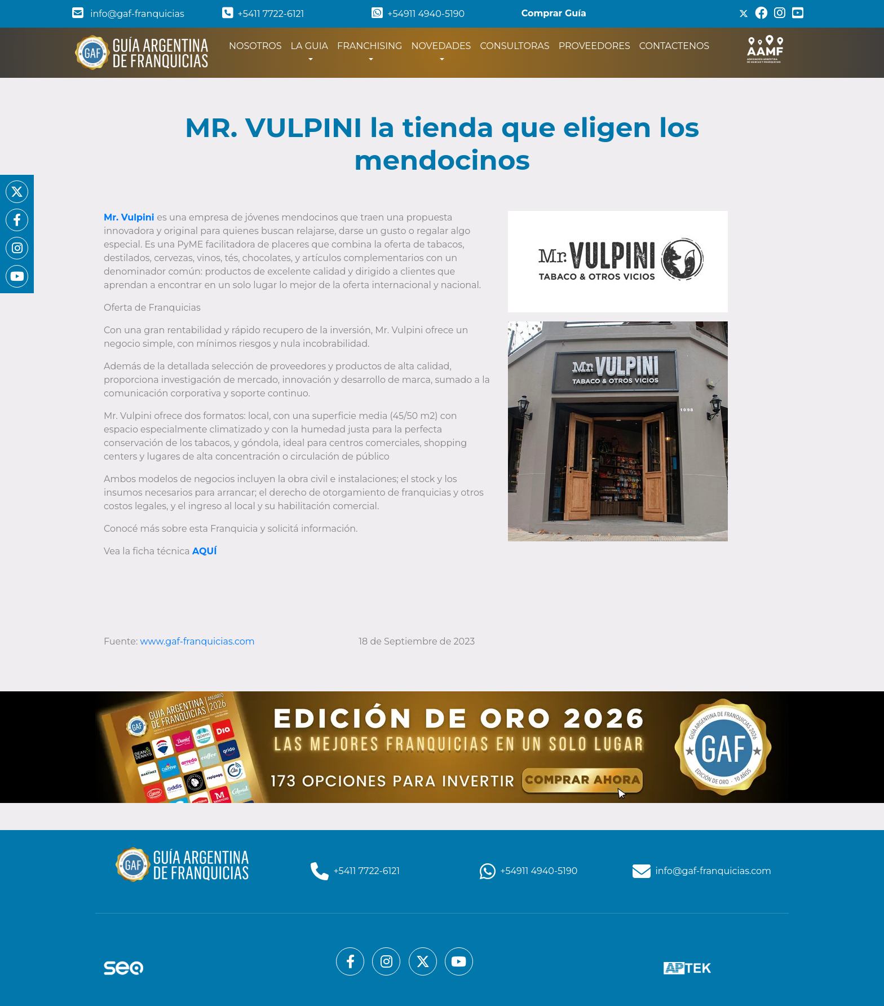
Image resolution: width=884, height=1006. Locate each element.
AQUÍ (204, 551)
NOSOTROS (257, 45)
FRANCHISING (369, 46)
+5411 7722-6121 (263, 13)
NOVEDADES (441, 46)
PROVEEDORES (594, 46)
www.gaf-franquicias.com (197, 641)
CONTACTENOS (674, 46)
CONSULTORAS (514, 46)
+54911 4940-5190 (418, 13)
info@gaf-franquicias (128, 13)
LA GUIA (309, 46)
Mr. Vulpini (129, 217)
